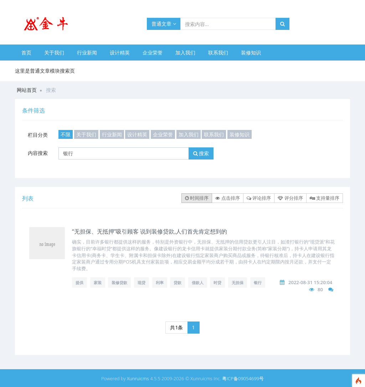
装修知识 (251, 52)
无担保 (237, 282)
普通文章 (163, 23)
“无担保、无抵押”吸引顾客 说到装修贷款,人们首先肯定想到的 (149, 231)
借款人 (198, 282)
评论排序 (259, 198)
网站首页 (27, 90)
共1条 (176, 327)
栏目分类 (38, 134)
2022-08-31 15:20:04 (310, 282)
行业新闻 (87, 52)
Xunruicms (138, 378)
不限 (66, 134)
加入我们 (185, 52)
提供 (79, 282)
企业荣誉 (153, 52)
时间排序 (197, 198)
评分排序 (290, 198)
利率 (160, 282)
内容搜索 (38, 153)
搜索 (201, 153)
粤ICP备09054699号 (243, 378)
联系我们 (218, 52)
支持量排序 (324, 198)
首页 (26, 52)
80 (320, 289)
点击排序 (227, 198)
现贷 (141, 282)
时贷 (217, 282)
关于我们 (54, 52)
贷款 (177, 282)
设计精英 (120, 52)
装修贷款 (119, 282)
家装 (98, 282)
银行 (258, 282)
